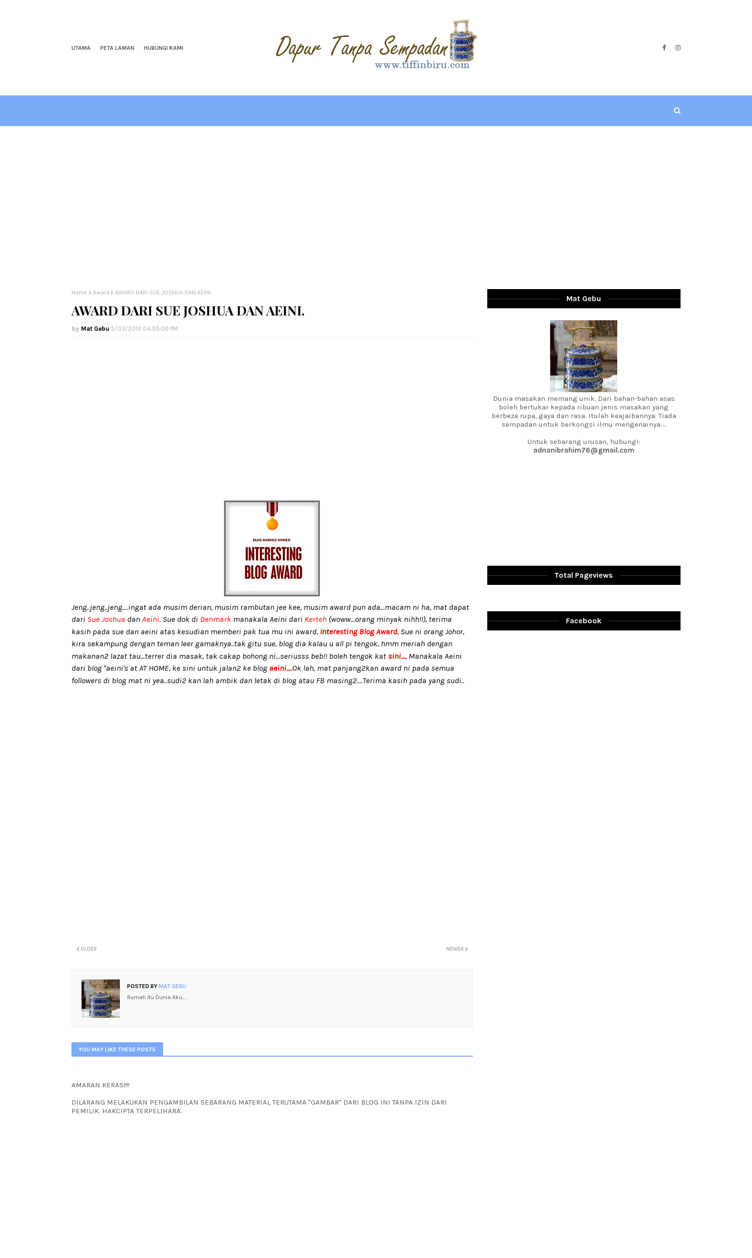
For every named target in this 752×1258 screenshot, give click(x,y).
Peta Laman (117, 48)
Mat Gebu (95, 328)
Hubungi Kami (163, 48)
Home (79, 292)
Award (101, 292)
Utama (81, 48)
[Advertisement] (376, 207)
